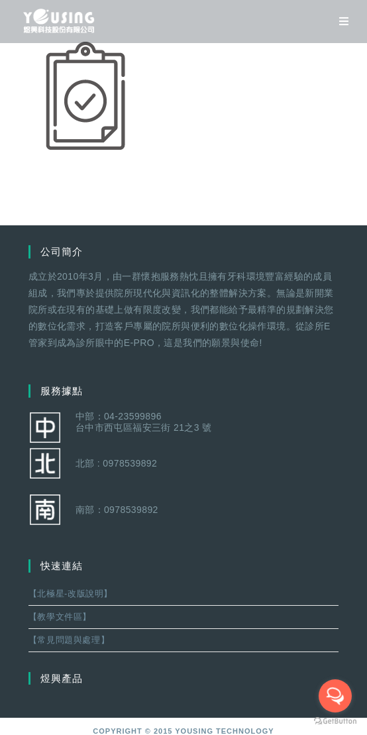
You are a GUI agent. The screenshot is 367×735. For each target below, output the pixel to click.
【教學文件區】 (59, 617)
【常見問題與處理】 (68, 640)
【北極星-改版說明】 (70, 593)
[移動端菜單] (339, 21)
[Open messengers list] (335, 695)
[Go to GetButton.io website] (335, 721)
